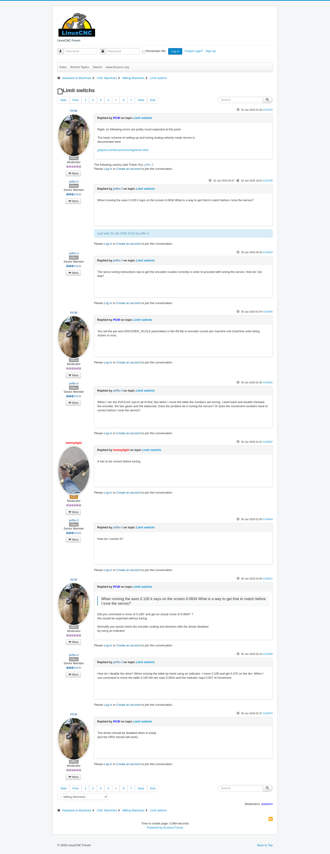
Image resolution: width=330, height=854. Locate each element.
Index (63, 67)
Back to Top (265, 845)
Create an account (128, 168)
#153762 (268, 109)
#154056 (268, 311)
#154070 (268, 713)
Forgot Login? (194, 51)
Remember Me (156, 51)
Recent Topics (79, 67)
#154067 (268, 578)
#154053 (268, 252)
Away (74, 496)
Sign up (211, 51)
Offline (74, 158)
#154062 (268, 441)
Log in (175, 51)
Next (141, 100)
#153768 (268, 180)
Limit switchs (142, 118)
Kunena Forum (173, 827)
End (152, 100)
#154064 (268, 519)
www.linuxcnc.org (117, 67)
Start (63, 100)
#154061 (268, 382)
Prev (75, 100)
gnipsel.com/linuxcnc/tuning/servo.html (122, 150)
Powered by (155, 827)
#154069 (268, 654)
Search (97, 67)
